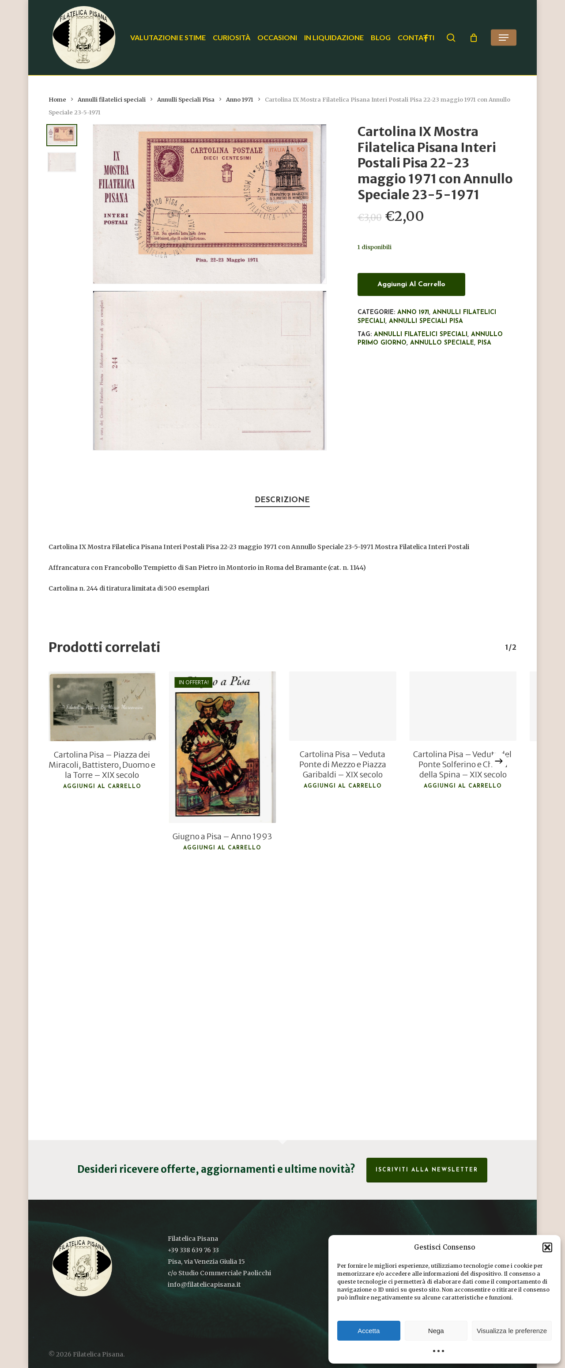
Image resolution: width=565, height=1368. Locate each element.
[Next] (499, 761)
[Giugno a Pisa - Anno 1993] (222, 747)
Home (57, 99)
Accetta (369, 1330)
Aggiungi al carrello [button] (102, 786)
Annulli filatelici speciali (112, 99)
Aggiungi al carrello (411, 284)
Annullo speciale (442, 343)
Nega (436, 1330)
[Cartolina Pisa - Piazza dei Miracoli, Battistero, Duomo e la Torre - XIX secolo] (102, 706)
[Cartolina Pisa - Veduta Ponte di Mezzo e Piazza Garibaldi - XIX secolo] (342, 706)
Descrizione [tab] (282, 500)
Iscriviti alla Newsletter (427, 1170)
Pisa (484, 343)
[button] (547, 1247)
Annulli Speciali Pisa (186, 99)
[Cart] (473, 37)
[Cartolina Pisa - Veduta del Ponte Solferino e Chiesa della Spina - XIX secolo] (462, 706)
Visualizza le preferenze (512, 1330)
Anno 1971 (239, 99)
